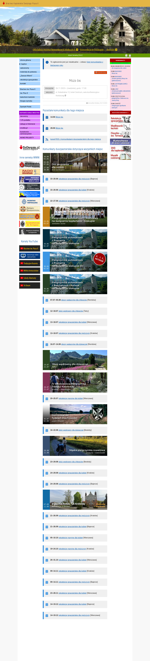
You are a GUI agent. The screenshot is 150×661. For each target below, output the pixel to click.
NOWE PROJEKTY (27, 138)
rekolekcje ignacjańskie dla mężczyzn (74, 179)
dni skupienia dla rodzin (119, 68)
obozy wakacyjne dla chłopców (74, 300)
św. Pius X (24, 93)
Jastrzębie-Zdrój (121, 84)
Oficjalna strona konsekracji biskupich (54, 49)
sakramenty (24, 68)
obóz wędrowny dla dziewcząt (71, 430)
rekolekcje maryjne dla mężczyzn (72, 549)
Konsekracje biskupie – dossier (97, 49)
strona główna (25, 60)
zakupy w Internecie (27, 124)
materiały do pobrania (28, 72)
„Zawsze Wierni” (26, 76)
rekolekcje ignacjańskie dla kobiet (72, 190)
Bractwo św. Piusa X (27, 89)
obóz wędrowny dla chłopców (71, 311)
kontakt (23, 84)
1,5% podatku (25, 120)
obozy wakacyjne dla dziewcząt (74, 344)
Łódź (116, 89)
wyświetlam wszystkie (120, 63)
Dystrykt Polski (25, 107)
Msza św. (115, 73)
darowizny (24, 116)
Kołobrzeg (101, 72)
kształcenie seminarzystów (26, 133)
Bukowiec (118, 71)
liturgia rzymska (26, 101)
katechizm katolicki (27, 97)
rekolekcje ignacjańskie (29, 80)
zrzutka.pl (24, 128)
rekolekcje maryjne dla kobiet (71, 398)
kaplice (24, 64)
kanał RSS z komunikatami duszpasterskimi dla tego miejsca (75, 139)
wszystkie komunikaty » (120, 112)
